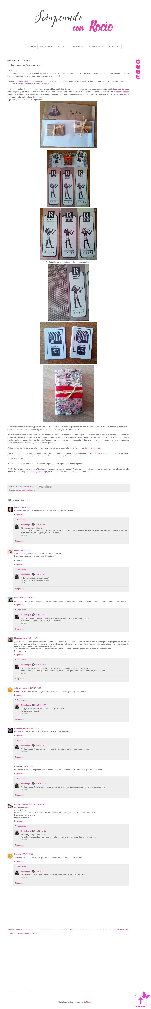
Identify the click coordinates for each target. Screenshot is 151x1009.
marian (17, 507)
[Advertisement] (68, 959)
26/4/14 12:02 (40, 784)
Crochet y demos (21, 728)
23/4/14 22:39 (26, 507)
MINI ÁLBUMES (47, 47)
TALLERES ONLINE (96, 47)
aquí (45, 472)
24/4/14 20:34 (33, 638)
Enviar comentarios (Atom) (28, 934)
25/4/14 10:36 (40, 615)
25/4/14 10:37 (40, 665)
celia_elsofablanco (21, 688)
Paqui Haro (18, 598)
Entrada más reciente (16, 929)
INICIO (33, 47)
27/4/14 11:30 (28, 854)
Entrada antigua (123, 929)
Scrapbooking (30, 490)
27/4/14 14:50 (40, 871)
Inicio (71, 929)
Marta (16, 550)
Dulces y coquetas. (93, 448)
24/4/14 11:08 (25, 550)
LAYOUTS (62, 47)
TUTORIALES (77, 47)
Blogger (89, 1002)
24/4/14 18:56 (29, 598)
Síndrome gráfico (121, 92)
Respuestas (21, 520)
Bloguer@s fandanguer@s (29, 81)
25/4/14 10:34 (40, 525)
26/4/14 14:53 (41, 804)
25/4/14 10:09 (35, 688)
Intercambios (20, 490)
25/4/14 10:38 (40, 705)
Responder (18, 514)
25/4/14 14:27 (28, 766)
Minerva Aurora (20, 638)
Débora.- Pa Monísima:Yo (24, 804)
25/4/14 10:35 (40, 574)
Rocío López (26, 525)
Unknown (18, 854)
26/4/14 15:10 (40, 831)
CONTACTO (114, 47)
